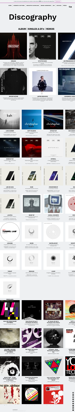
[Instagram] (73, 403)
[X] (73, 405)
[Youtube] (73, 393)
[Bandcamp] (73, 395)
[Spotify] (73, 397)
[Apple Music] (73, 410)
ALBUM (22, 29)
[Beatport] (73, 408)
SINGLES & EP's (36, 29)
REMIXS (50, 29)
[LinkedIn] (73, 399)
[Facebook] (73, 401)
